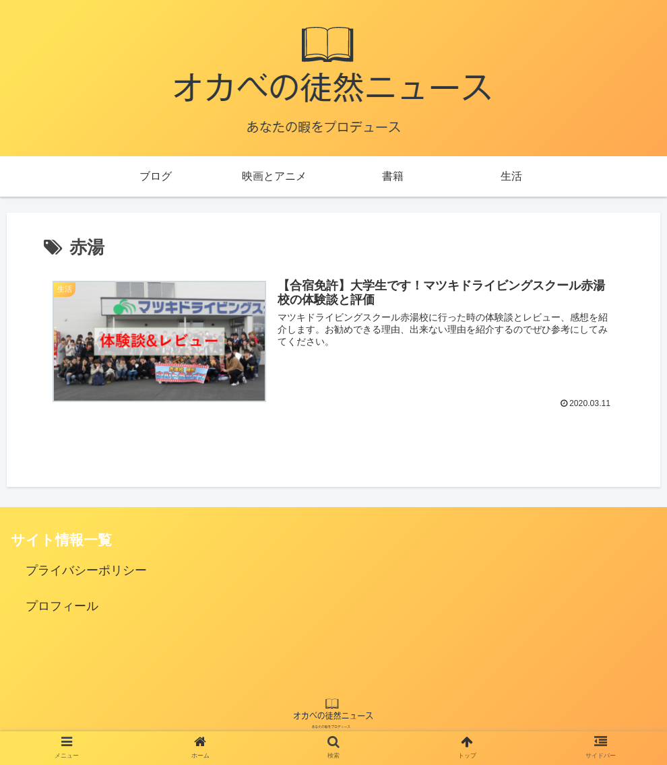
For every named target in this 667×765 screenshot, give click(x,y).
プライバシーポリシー (86, 570)
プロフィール (62, 606)
